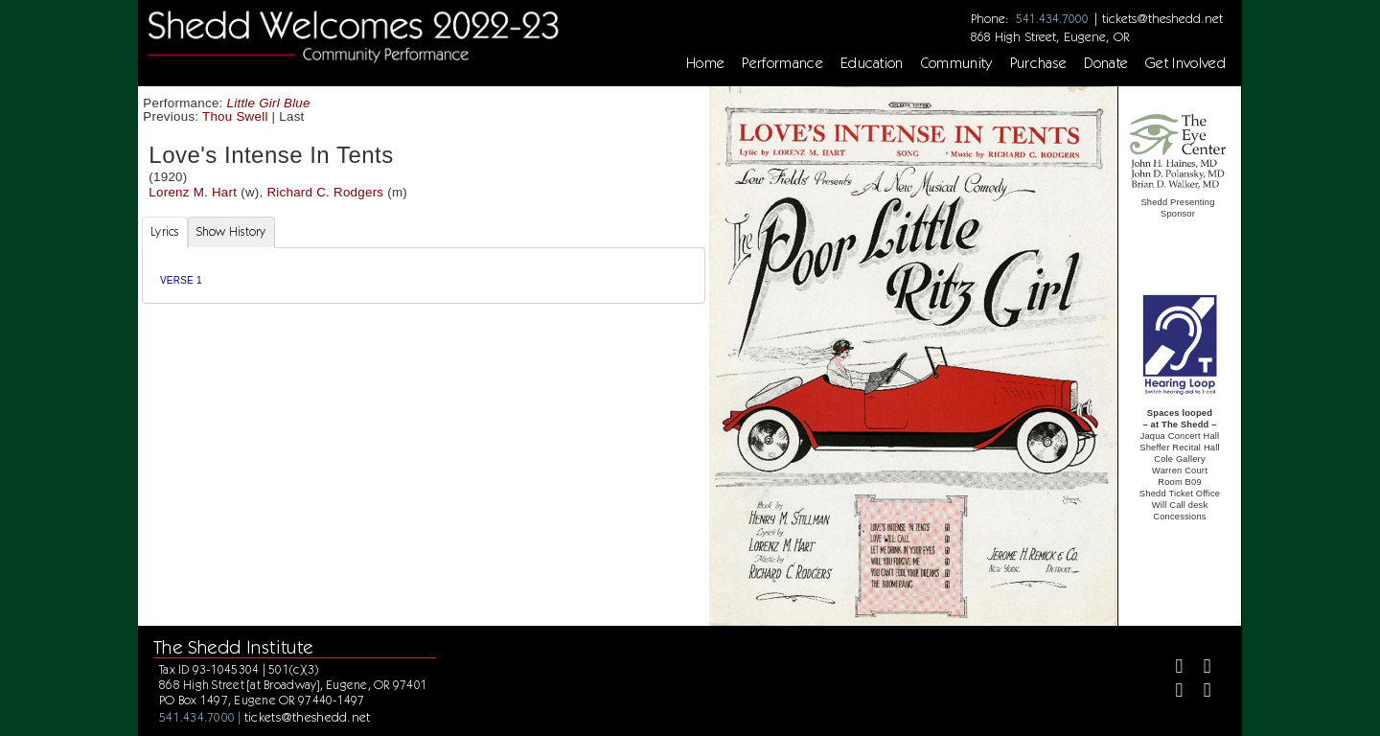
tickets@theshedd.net (1162, 18)
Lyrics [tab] (164, 231)
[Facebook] (1172, 668)
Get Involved (1185, 63)
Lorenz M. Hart (193, 192)
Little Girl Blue (268, 103)
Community (957, 63)
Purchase (1039, 63)
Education (872, 63)
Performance (782, 63)
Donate (1106, 63)
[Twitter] (1199, 668)
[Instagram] (1172, 692)
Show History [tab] (231, 231)
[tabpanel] (423, 275)
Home (705, 63)
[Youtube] (1199, 692)
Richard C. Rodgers (324, 192)
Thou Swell (235, 116)
